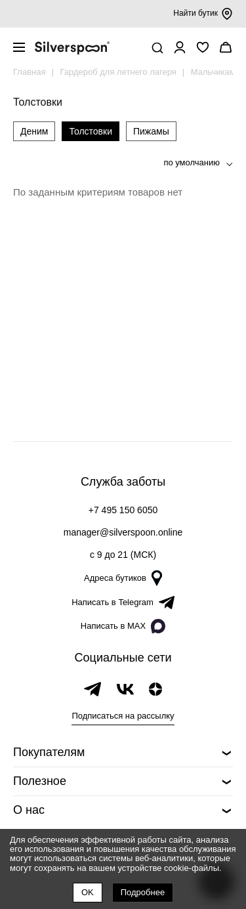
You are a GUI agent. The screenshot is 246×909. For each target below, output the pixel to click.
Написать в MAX (123, 626)
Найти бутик (203, 14)
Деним (34, 131)
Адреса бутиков (123, 578)
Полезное (39, 781)
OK (87, 892)
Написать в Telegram (123, 602)
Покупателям (49, 752)
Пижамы (151, 131)
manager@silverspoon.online (123, 532)
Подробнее (143, 892)
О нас (29, 809)
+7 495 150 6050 (123, 510)
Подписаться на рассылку (123, 716)
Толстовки (90, 131)
